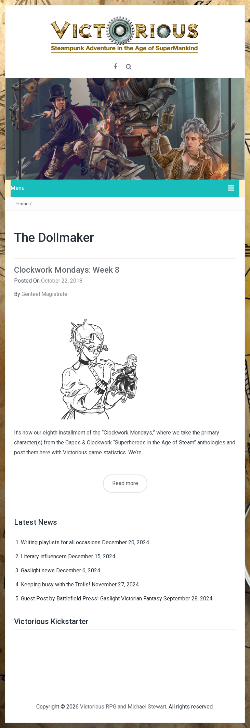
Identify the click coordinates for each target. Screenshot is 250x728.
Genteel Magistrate (44, 294)
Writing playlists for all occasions (61, 542)
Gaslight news (38, 570)
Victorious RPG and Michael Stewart (123, 706)
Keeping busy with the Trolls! (55, 584)
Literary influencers (44, 556)
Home (22, 203)
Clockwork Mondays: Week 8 (67, 270)
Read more (125, 483)
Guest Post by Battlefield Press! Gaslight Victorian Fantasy (91, 598)
